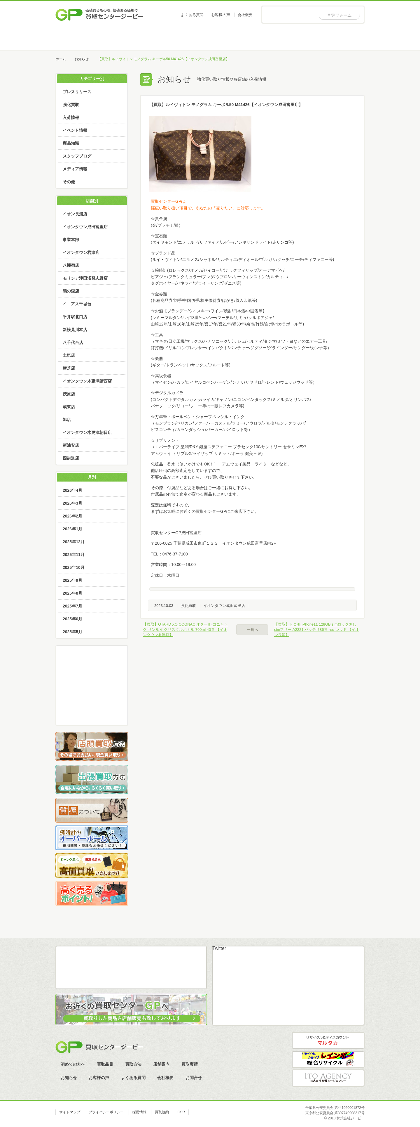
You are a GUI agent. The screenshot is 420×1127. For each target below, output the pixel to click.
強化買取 (188, 605)
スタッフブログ (77, 156)
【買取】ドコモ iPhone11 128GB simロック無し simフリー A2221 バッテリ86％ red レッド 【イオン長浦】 (316, 629)
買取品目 (166, 38)
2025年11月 (74, 554)
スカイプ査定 (92, 713)
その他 (69, 181)
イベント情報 (75, 130)
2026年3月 (72, 503)
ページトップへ (396, 933)
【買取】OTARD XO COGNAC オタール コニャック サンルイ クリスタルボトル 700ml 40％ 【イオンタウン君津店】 (185, 629)
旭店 (67, 419)
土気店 (69, 355)
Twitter (219, 948)
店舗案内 (254, 38)
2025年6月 (72, 619)
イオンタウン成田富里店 (224, 605)
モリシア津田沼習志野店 (85, 278)
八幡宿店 (71, 265)
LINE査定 (92, 697)
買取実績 (298, 38)
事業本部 (71, 239)
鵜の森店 (71, 291)
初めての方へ (121, 38)
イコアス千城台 (77, 304)
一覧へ (252, 629)
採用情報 (139, 1112)
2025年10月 (74, 567)
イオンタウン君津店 (81, 252)
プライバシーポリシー (106, 1112)
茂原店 (69, 394)
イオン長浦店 (75, 214)
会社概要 (245, 15)
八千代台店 (73, 342)
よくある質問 (192, 15)
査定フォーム (339, 15)
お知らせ (342, 38)
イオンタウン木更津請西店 (87, 381)
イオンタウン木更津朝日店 (87, 432)
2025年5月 (72, 631)
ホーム (77, 38)
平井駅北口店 (75, 316)
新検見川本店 (75, 329)
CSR (181, 1112)
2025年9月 (72, 580)
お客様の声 (220, 15)
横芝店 (69, 368)
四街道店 (71, 458)
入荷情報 (71, 117)
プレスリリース (77, 91)
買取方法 (210, 38)
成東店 (69, 406)
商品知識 (71, 143)
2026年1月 (72, 529)
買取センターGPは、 (170, 201)
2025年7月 (72, 606)
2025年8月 (72, 593)
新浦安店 (71, 445)
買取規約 (162, 1112)
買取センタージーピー (99, 1047)
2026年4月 (72, 490)
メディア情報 (75, 169)
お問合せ (194, 1077)
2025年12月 (74, 541)
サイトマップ (69, 1112)
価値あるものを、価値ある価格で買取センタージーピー (99, 14)
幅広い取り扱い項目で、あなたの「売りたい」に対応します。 (208, 208)
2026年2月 (72, 516)
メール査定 (92, 680)
